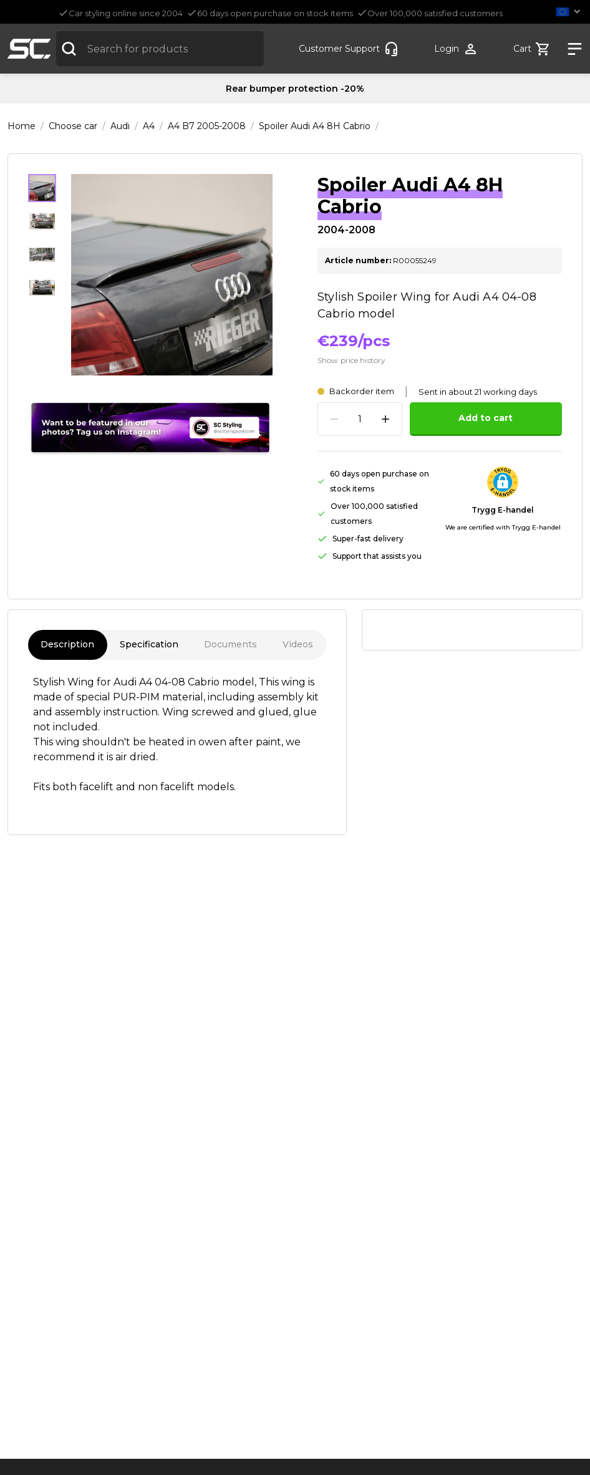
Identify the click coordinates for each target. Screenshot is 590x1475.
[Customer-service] (349, 49)
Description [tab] (67, 645)
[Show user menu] (456, 49)
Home (21, 126)
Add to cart (485, 417)
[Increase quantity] (385, 419)
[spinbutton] (360, 419)
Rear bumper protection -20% (295, 88)
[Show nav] (570, 49)
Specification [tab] (149, 645)
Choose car (73, 126)
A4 (149, 126)
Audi (120, 126)
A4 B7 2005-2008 (207, 126)
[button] (570, 11)
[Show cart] (532, 49)
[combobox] (160, 48)
